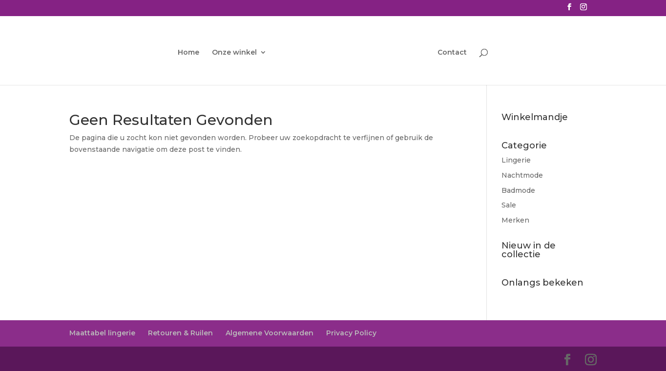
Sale (508, 205)
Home (188, 53)
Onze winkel (234, 53)
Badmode (518, 190)
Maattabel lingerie (102, 333)
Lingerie (516, 160)
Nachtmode (522, 175)
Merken (515, 220)
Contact (452, 53)
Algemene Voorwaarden (269, 333)
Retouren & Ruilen (180, 333)
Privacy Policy (351, 333)
